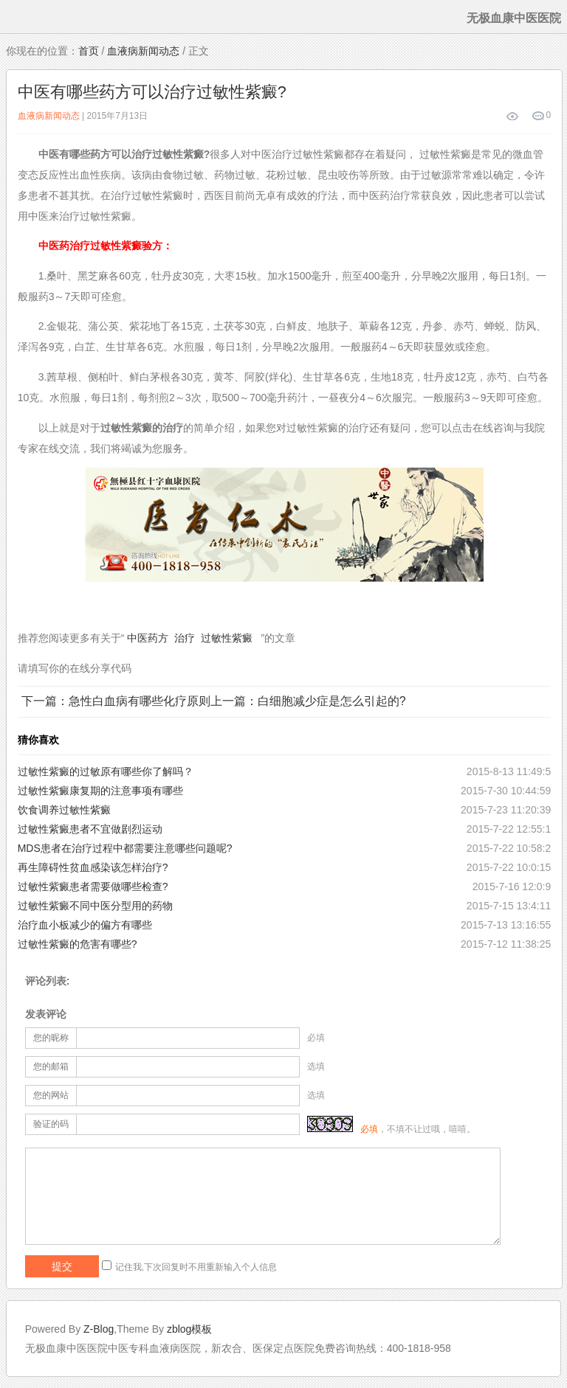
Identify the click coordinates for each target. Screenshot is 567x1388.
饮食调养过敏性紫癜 (64, 810)
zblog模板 (189, 1329)
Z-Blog (98, 1329)
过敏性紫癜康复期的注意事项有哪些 (100, 791)
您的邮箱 (51, 1066)
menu (17, 17)
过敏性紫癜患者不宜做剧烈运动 (90, 829)
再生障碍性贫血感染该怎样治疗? (93, 867)
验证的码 (51, 1124)
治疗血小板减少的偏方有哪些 (85, 925)
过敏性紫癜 (226, 638)
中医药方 (147, 638)
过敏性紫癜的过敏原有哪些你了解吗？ (105, 771)
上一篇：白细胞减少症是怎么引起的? (308, 701)
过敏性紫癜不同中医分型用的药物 (95, 906)
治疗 (184, 638)
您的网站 (51, 1095)
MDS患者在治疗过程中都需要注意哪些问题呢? (125, 848)
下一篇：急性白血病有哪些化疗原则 (115, 701)
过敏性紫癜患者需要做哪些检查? (93, 886)
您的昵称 (51, 1038)
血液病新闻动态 (143, 51)
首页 (88, 51)
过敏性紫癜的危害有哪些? (77, 944)
